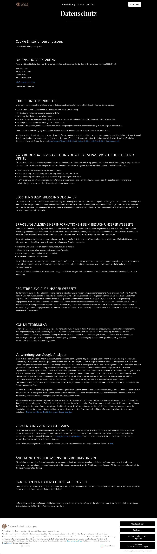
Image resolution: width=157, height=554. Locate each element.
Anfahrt (91, 5)
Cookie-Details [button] (127, 551)
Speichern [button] (137, 530)
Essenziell (26, 546)
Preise (81, 5)
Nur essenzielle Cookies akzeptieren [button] (137, 537)
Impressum (148, 551)
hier (111, 443)
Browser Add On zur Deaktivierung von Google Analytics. (49, 412)
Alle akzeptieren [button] (137, 524)
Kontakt (134, 4)
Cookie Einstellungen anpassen (30, 46)
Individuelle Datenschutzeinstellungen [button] (137, 545)
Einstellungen (6, 543)
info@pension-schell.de (25, 82)
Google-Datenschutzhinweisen (69, 436)
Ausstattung (68, 5)
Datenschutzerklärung (74, 541)
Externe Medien (108, 546)
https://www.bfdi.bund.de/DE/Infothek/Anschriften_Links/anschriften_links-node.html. (83, 141)
